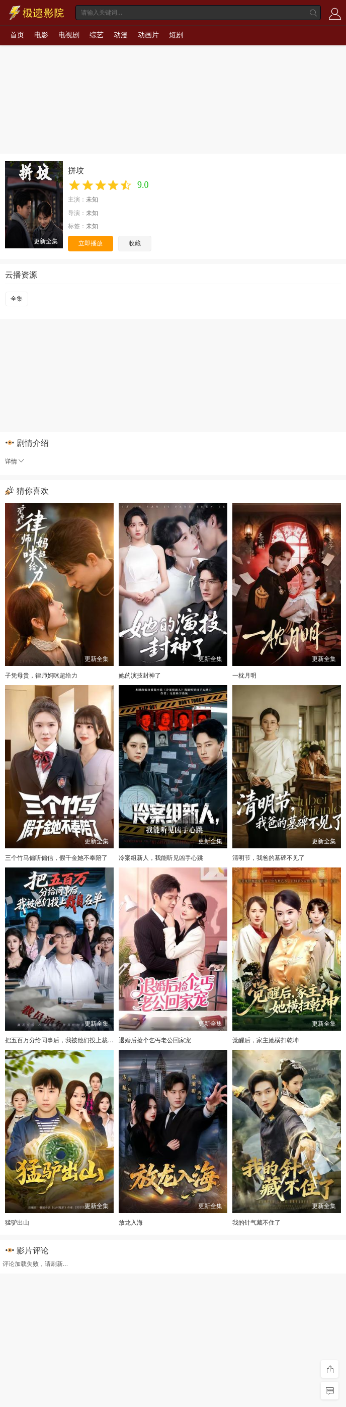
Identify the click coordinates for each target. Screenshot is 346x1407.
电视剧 (68, 35)
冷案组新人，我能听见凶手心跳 (161, 857)
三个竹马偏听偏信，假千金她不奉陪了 (56, 857)
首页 (17, 35)
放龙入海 (131, 1222)
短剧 (176, 35)
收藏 (135, 243)
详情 (15, 461)
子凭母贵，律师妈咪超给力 (41, 675)
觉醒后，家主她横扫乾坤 (265, 1040)
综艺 (97, 35)
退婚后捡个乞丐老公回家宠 (155, 1040)
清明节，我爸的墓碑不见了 (268, 857)
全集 (17, 298)
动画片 (148, 35)
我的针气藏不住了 (256, 1222)
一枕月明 (244, 675)
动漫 (121, 35)
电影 (41, 35)
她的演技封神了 (140, 675)
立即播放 (90, 243)
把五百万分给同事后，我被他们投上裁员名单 (65, 1040)
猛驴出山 (17, 1222)
